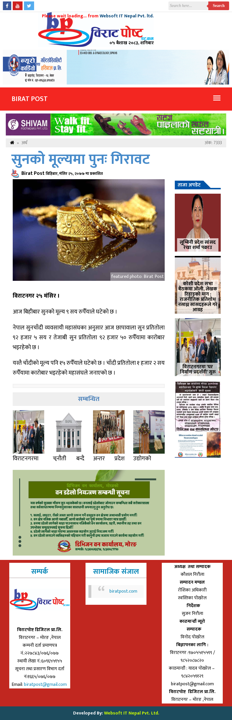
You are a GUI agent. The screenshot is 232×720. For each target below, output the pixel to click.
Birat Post (30, 99)
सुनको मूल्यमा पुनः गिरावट (80, 160)
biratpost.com (123, 591)
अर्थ (24, 143)
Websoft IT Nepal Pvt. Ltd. (131, 713)
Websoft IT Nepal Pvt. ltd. (127, 16)
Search (219, 5)
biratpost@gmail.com (46, 684)
